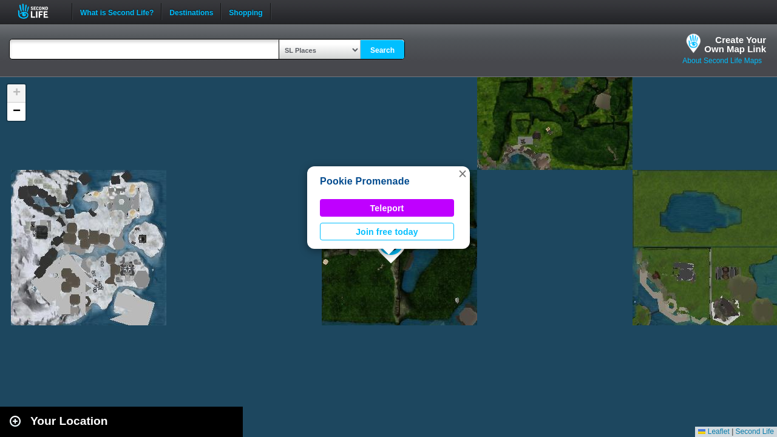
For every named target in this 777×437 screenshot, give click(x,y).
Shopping (245, 11)
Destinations (191, 11)
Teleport (387, 208)
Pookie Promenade (365, 181)
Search (382, 50)
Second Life (40, 11)
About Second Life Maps (722, 60)
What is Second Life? (117, 11)
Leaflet (713, 431)
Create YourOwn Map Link (735, 44)
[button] (462, 173)
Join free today (387, 232)
